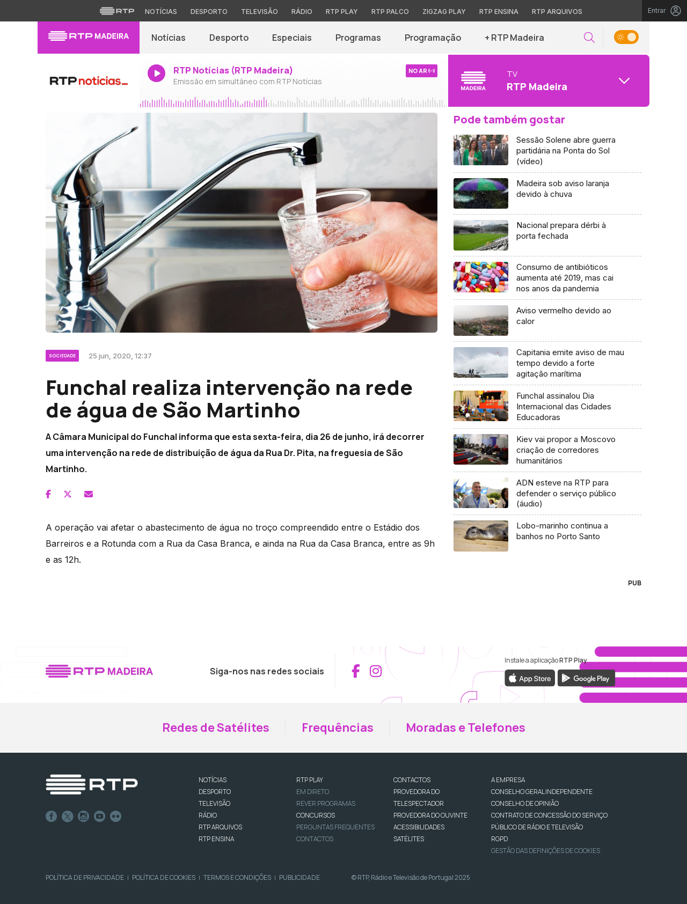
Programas (358, 37)
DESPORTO (215, 791)
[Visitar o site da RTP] (117, 10)
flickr (116, 816)
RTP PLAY (309, 779)
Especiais (292, 37)
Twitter (68, 816)
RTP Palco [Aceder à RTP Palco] (390, 12)
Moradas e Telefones (465, 727)
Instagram (84, 816)
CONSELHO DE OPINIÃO (525, 803)
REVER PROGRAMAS (325, 803)
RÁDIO (208, 815)
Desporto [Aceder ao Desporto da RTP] (209, 12)
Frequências (338, 727)
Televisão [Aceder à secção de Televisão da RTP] (259, 12)
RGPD (499, 838)
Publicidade (299, 877)
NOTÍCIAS (212, 779)
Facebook (51, 816)
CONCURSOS (315, 815)
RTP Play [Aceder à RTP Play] (342, 12)
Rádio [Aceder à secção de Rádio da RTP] (301, 12)
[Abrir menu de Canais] (547, 80)
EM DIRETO (312, 791)
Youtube (100, 816)
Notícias (168, 37)
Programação (433, 37)
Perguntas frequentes (335, 827)
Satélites (408, 838)
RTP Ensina (216, 838)
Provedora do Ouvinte (430, 815)
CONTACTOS (411, 779)
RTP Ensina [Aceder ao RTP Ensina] (498, 12)
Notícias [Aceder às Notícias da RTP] (161, 12)
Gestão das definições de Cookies (545, 850)
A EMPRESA (508, 779)
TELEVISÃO (214, 803)
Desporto (229, 37)
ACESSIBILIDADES (418, 827)
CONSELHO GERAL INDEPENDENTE (542, 791)
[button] (589, 37)
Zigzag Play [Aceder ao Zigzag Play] (444, 12)
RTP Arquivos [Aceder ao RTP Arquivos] (557, 12)
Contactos (314, 838)
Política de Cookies (163, 877)
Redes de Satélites (215, 727)
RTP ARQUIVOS (220, 827)
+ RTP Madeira (514, 37)
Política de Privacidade (85, 877)
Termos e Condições (237, 877)
